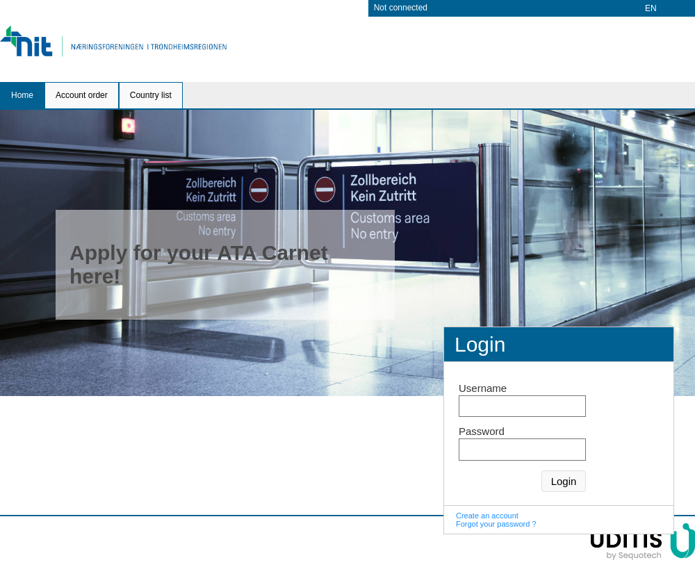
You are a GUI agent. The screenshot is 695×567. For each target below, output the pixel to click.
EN (651, 8)
